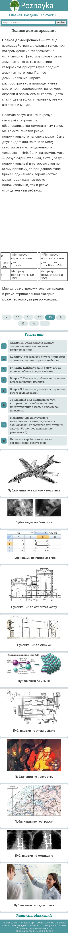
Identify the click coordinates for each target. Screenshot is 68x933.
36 (33, 323)
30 (17, 317)
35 (22, 323)
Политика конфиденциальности (34, 928)
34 (61, 317)
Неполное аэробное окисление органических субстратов (31, 440)
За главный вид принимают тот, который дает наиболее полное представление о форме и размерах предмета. (34, 405)
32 (39, 317)
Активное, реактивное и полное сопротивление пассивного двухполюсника (32, 346)
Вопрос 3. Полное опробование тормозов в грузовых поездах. (37, 390)
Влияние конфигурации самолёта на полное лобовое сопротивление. (35, 369)
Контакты (48, 15)
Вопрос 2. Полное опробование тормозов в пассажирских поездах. (37, 380)
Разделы (31, 15)
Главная (15, 15)
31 (28, 317)
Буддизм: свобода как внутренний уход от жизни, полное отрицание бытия (37, 358)
